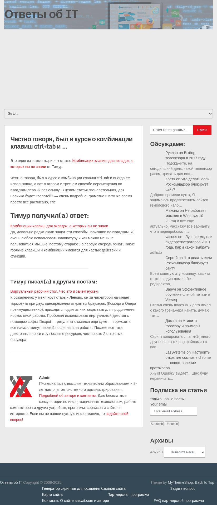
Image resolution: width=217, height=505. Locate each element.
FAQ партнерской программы (179, 500)
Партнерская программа (128, 494)
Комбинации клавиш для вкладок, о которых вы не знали (59, 226)
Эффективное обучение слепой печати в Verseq (187, 294)
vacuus (171, 237)
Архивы (156, 452)
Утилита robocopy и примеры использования (182, 326)
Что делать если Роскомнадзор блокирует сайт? (187, 184)
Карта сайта (52, 494)
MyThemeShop (180, 482)
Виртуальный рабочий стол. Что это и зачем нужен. (54, 291)
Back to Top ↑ (206, 482)
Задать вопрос (182, 488)
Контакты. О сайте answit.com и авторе (75, 500)
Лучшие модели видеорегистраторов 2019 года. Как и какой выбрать (188, 242)
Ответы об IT (41, 13)
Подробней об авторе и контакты (67, 395)
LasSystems (175, 352)
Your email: (159, 404)
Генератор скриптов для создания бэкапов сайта (84, 488)
